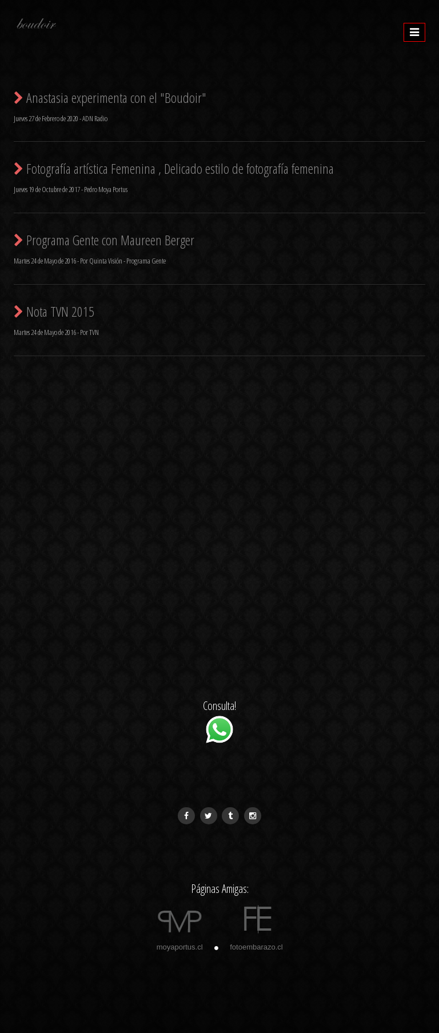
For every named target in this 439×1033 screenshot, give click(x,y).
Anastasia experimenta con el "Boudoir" (110, 97)
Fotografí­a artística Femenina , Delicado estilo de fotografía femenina (174, 168)
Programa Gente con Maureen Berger (104, 239)
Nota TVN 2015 (54, 311)
